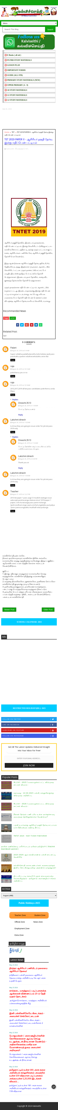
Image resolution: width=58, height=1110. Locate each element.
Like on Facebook (29, 725)
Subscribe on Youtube (29, 730)
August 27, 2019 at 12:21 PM (21, 494)
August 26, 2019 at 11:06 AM (21, 476)
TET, (27, 149)
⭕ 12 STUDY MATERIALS (16, 100)
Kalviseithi (37, 1106)
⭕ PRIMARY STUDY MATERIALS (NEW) (22, 80)
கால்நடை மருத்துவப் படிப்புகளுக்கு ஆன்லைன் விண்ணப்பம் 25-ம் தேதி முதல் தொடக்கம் (27, 993)
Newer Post (9, 609)
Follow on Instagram (29, 736)
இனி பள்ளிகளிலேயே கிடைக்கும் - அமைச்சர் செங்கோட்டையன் (27, 1015)
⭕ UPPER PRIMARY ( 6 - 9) (16, 85)
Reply (12, 360)
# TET (13, 318)
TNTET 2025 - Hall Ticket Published (30, 836)
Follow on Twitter (29, 719)
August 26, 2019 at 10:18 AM (21, 385)
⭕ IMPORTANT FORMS (15, 70)
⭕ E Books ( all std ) (13, 55)
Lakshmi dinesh (18, 419)
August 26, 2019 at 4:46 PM (28, 459)
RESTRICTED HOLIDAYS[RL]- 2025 (29, 708)
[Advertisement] (29, 119)
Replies (15, 399)
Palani (13, 347)
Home (6, 132)
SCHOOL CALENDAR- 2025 (29, 622)
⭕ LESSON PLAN (12, 65)
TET (13, 132)
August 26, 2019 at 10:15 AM (21, 369)
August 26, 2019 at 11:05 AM (21, 422)
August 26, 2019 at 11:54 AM (29, 443)
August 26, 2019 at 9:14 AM (20, 351)
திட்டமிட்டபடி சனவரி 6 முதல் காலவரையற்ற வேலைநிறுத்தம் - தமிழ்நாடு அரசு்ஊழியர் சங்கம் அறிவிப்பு (35, 878)
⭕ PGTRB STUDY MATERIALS (18, 60)
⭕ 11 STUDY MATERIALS (16, 95)
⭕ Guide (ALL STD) (14, 75)
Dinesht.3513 (24, 402)
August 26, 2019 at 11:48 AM (29, 406)
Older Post (48, 609)
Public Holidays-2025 (29, 903)
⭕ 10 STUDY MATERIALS (16, 90)
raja (12, 366)
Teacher (14, 491)
